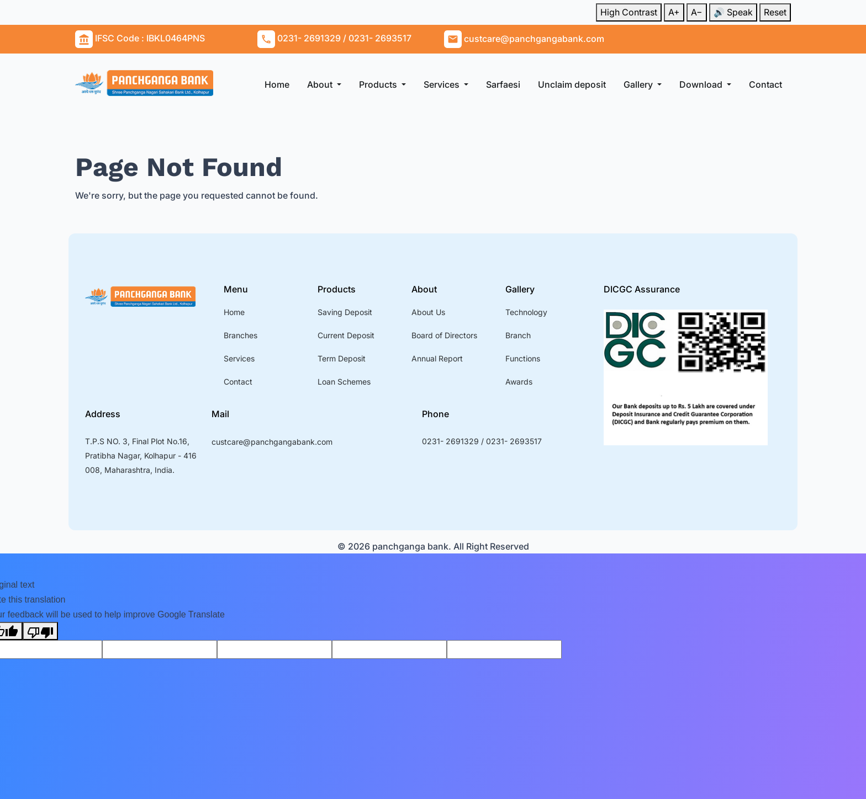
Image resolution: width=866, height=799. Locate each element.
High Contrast (628, 12)
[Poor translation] (40, 631)
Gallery (639, 84)
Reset (775, 12)
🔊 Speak (733, 12)
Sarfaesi (503, 84)
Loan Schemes (344, 381)
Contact (765, 84)
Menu (236, 289)
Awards (518, 381)
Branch (518, 335)
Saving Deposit (345, 312)
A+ (674, 12)
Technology (526, 312)
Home (277, 84)
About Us (428, 312)
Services (443, 84)
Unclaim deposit (572, 84)
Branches (240, 335)
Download (702, 84)
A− (697, 12)
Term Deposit (342, 358)
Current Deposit (346, 335)
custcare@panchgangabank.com (272, 441)
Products (379, 84)
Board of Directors (444, 335)
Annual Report (437, 358)
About (321, 84)
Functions (522, 358)
